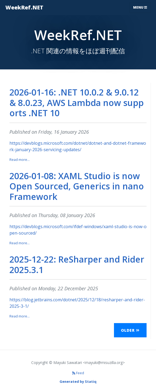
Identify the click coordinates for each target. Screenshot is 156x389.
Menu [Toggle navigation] (140, 7)
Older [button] (130, 330)
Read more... (19, 159)
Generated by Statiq (78, 381)
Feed (78, 372)
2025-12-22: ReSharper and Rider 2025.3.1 (76, 264)
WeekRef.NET (24, 7)
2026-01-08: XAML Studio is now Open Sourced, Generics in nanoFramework (76, 186)
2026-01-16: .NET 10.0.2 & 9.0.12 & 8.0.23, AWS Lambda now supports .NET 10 (76, 102)
